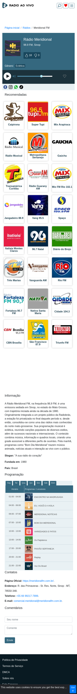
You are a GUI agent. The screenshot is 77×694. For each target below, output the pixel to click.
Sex (38, 483)
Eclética (20, 66)
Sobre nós (8, 678)
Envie (10, 640)
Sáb (45, 483)
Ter (16, 483)
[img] (71, 5)
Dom (53, 483)
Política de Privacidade (15, 660)
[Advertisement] (38, 18)
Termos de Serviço (12, 666)
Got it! (73, 689)
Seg (8, 483)
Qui (30, 483)
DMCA (6, 672)
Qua (23, 483)
